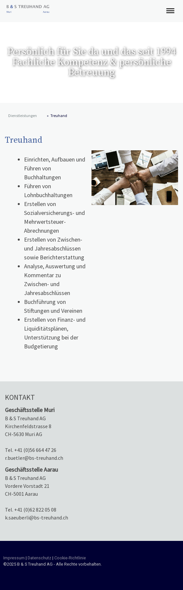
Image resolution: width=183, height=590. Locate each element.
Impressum (14, 557)
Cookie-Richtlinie (70, 557)
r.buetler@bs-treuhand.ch (34, 458)
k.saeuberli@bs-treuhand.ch (36, 517)
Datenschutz (39, 557)
